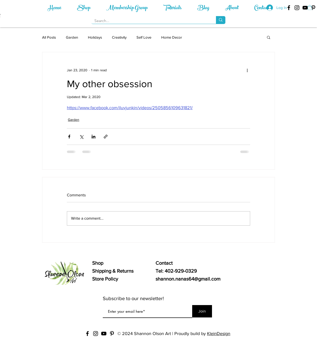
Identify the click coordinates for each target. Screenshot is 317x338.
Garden (72, 37)
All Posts (49, 37)
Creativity (119, 37)
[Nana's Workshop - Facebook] (87, 333)
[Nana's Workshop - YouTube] (305, 7)
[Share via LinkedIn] (93, 136)
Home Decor (171, 37)
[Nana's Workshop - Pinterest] (313, 7)
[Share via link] (105, 136)
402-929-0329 (181, 271)
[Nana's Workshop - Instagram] (297, 7)
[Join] (202, 311)
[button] (310, 7)
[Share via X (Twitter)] (81, 136)
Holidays (95, 37)
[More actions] (247, 70)
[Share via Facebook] (69, 136)
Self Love (143, 37)
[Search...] (150, 21)
